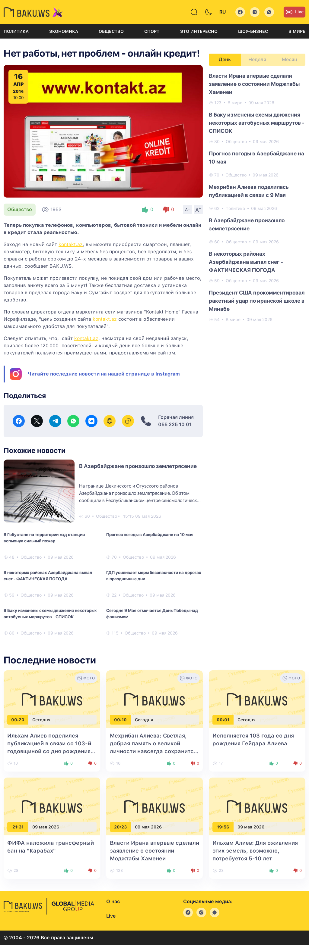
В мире (296, 31)
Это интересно (199, 31)
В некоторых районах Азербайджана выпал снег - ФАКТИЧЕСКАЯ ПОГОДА (48, 575)
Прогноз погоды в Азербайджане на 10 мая (149, 534)
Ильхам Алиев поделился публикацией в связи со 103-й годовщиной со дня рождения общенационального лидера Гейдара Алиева (49, 751)
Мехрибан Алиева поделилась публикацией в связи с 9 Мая (248, 191)
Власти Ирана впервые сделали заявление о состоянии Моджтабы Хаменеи (254, 84)
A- (187, 209)
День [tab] (225, 59)
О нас (113, 901)
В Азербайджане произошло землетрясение (138, 466)
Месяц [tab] (289, 59)
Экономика (63, 31)
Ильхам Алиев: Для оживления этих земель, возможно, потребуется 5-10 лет (255, 851)
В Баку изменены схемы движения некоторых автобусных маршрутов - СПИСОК (50, 613)
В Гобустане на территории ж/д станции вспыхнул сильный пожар (44, 537)
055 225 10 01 (175, 424)
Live (294, 12)
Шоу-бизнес (253, 31)
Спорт (151, 31)
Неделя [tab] (257, 59)
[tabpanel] (257, 197)
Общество (111, 31)
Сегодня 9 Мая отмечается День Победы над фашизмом (152, 613)
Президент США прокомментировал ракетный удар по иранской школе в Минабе (256, 300)
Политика (16, 31)
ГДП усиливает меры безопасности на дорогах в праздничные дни (153, 575)
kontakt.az (71, 244)
